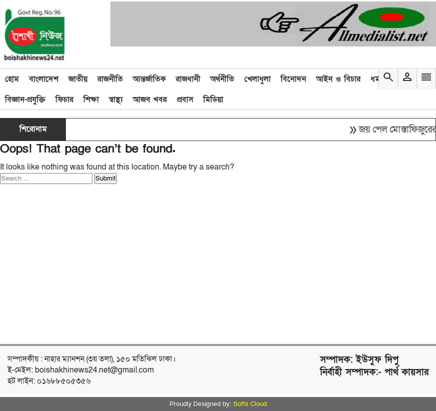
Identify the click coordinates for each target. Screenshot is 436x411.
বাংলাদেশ (43, 79)
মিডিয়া (213, 99)
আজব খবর (150, 99)
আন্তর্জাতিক (149, 79)
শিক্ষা (91, 99)
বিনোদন (293, 79)
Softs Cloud (250, 404)
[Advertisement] (192, 264)
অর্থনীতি (222, 79)
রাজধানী (188, 79)
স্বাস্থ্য (116, 99)
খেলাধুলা (257, 79)
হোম (12, 79)
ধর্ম (375, 79)
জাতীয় (77, 79)
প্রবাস (185, 99)
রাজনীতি (110, 79)
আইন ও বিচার (338, 79)
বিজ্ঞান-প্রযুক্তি (25, 99)
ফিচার (64, 99)
